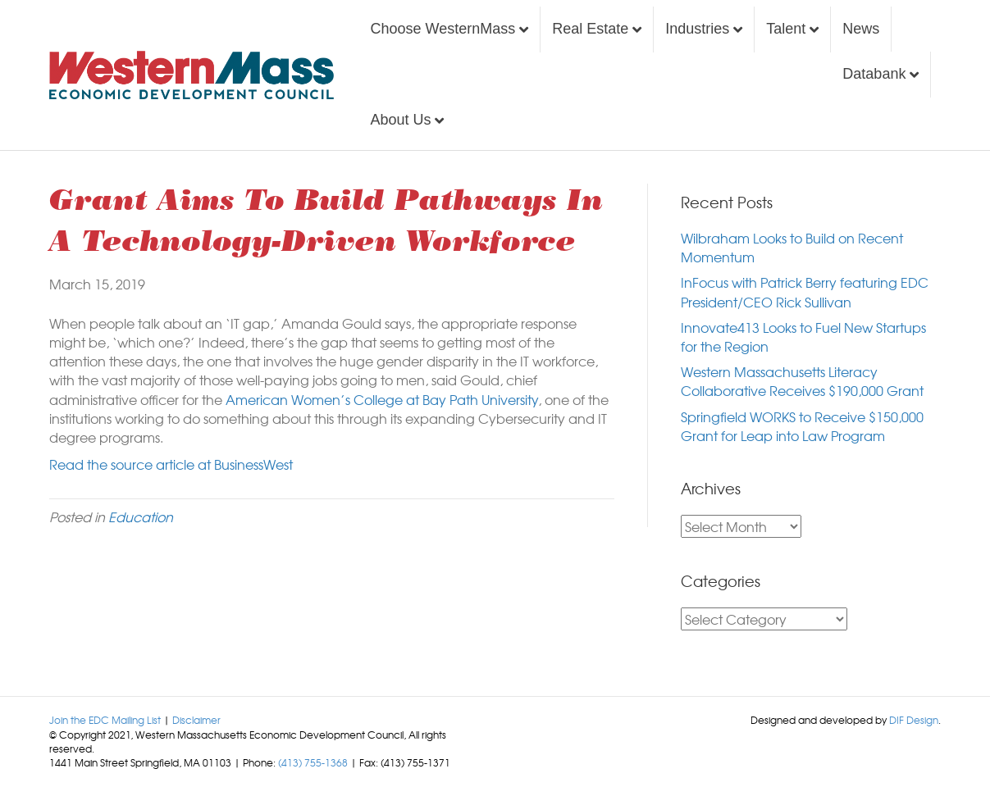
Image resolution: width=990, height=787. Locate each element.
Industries (697, 28)
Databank (874, 74)
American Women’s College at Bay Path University (382, 399)
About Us (400, 119)
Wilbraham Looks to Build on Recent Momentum (792, 247)
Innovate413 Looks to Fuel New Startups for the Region (803, 336)
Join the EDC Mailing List (105, 719)
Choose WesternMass (442, 28)
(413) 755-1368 (313, 762)
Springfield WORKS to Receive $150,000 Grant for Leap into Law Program (802, 426)
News (860, 28)
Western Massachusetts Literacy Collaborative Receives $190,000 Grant (802, 381)
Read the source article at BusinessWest (171, 464)
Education (140, 516)
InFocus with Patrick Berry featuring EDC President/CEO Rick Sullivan (804, 291)
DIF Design (913, 719)
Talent (785, 28)
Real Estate (590, 28)
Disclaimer (196, 719)
